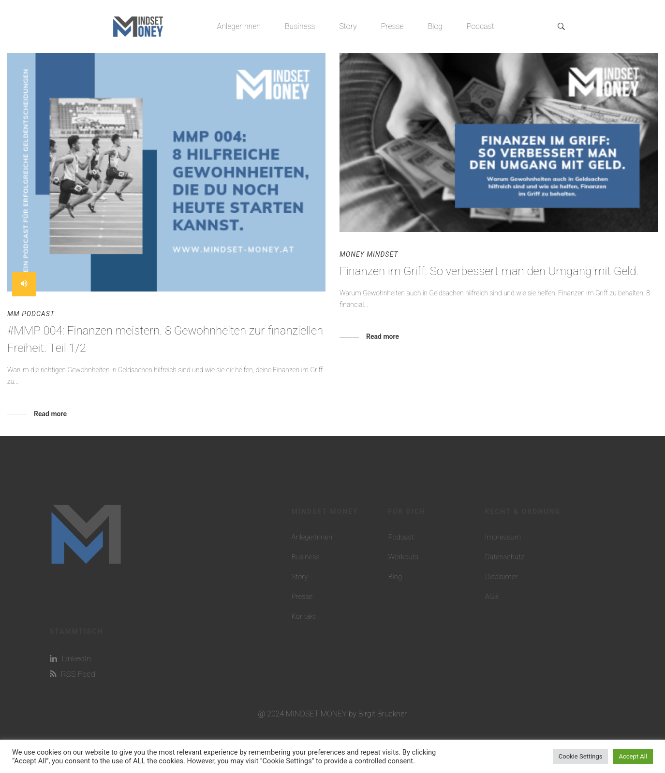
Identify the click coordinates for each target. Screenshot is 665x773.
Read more (50, 414)
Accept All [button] (633, 756)
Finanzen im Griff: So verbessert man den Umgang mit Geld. (489, 271)
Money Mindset (369, 254)
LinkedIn (70, 658)
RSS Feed (72, 674)
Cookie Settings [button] (581, 756)
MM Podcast (31, 314)
